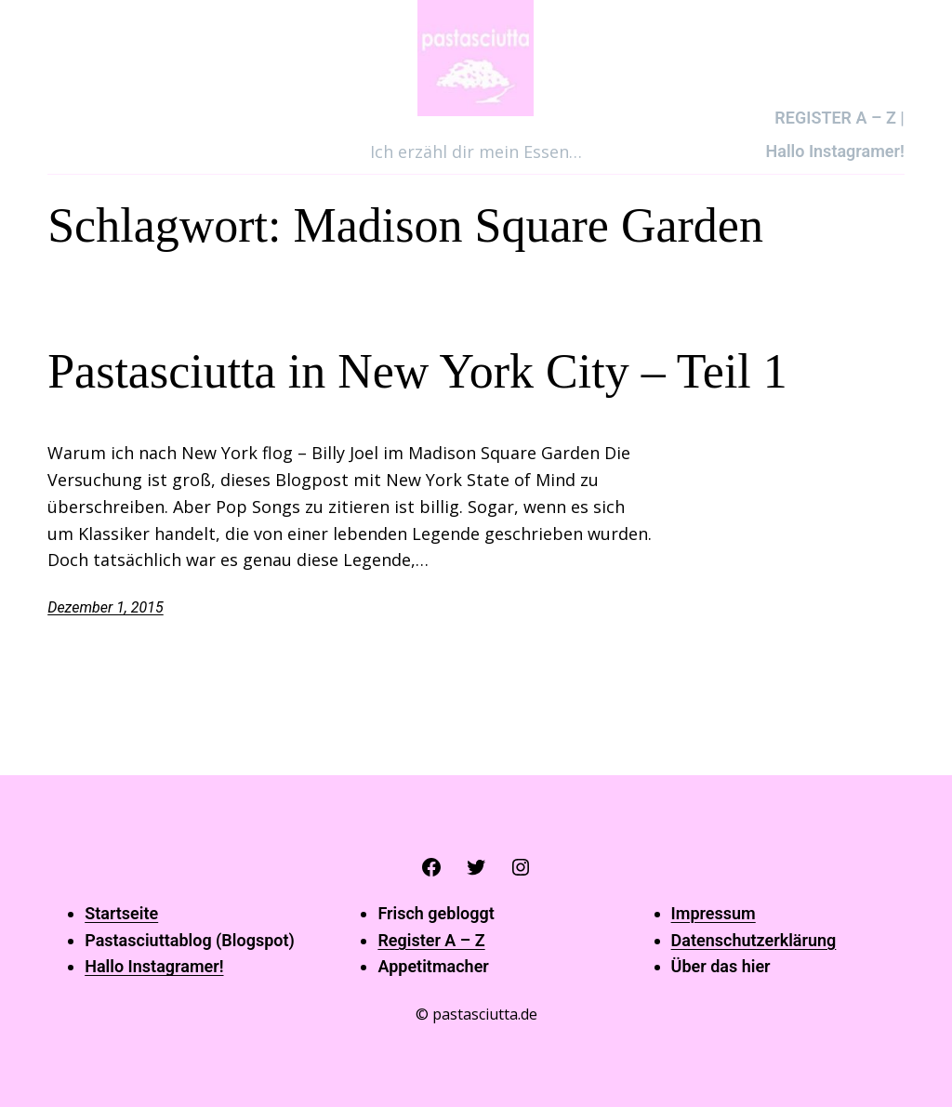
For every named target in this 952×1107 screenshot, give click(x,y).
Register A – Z (430, 940)
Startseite (121, 913)
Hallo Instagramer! (154, 966)
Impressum (713, 913)
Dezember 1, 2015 (105, 607)
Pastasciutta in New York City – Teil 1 (417, 371)
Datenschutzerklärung (754, 940)
